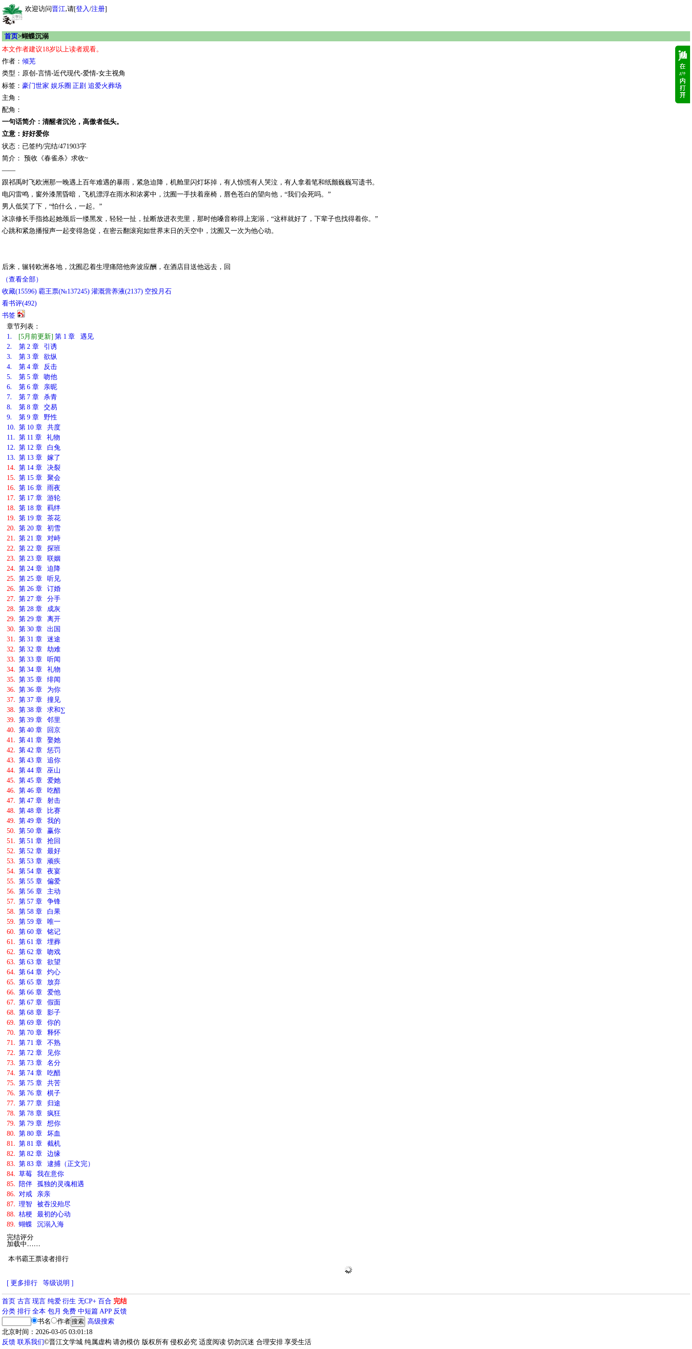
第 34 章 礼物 (34, 669)
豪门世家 (35, 85)
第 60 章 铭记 (34, 931)
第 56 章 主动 (34, 891)
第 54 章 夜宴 (34, 871)
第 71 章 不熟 (34, 1042)
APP (105, 1311)
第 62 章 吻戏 (34, 952)
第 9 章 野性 (32, 417)
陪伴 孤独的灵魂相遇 (45, 1184)
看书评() (19, 303)
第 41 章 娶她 (34, 740)
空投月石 (158, 291)
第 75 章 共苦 (34, 1083)
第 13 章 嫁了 (34, 457)
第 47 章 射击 (34, 800)
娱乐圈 (61, 85)
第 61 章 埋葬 (34, 941)
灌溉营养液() (117, 291)
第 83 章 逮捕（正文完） (50, 1163)
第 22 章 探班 (34, 548)
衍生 (69, 1301)
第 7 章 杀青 (32, 397)
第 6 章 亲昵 (32, 387)
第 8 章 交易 (32, 407)
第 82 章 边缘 (34, 1153)
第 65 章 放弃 (34, 982)
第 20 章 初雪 (34, 528)
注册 (98, 8)
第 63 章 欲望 (34, 962)
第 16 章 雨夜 (34, 487)
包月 (54, 1311)
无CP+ (87, 1301)
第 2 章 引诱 (32, 346)
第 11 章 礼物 (33, 437)
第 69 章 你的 (34, 1022)
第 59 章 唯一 (34, 921)
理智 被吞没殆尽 (39, 1204)
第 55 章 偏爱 (34, 881)
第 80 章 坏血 (34, 1133)
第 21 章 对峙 (34, 538)
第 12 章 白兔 (34, 447)
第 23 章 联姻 (34, 558)
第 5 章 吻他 (32, 376)
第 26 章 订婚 (34, 588)
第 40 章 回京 (34, 730)
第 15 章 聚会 (34, 477)
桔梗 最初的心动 (39, 1214)
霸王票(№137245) (64, 291)
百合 (104, 1301)
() (19, 291)
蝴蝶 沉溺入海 (35, 1224)
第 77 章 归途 (34, 1103)
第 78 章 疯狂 (34, 1113)
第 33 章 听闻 (34, 659)
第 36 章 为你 (34, 689)
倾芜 (29, 61)
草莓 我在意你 (35, 1173)
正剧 (79, 85)
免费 (69, 1311)
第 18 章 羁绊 (34, 508)
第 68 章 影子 (34, 1012)
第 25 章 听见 (34, 578)
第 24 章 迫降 (34, 568)
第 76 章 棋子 (34, 1093)
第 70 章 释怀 (34, 1032)
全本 (39, 1311)
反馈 (120, 1311)
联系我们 (30, 1342)
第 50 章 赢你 (34, 830)
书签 (8, 315)
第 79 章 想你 (34, 1123)
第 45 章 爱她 (34, 780)
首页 (11, 36)
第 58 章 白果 (34, 911)
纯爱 (54, 1301)
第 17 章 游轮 (34, 498)
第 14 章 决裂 (34, 467)
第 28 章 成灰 (34, 609)
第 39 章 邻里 (34, 720)
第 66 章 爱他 (34, 992)
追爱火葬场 (105, 85)
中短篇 (88, 1311)
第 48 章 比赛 (34, 810)
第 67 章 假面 (34, 1002)
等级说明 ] (58, 1283)
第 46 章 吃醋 (34, 790)
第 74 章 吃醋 (34, 1073)
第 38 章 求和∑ (36, 709)
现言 (39, 1301)
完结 (120, 1301)
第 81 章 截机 (34, 1143)
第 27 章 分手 (34, 598)
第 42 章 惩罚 (34, 750)
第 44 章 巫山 (34, 770)
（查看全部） (22, 279)
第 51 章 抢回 (34, 841)
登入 (82, 8)
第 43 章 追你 (34, 760)
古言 (24, 1301)
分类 (8, 1311)
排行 (24, 1311)
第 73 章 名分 (34, 1063)
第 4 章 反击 (32, 366)
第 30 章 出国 (34, 629)
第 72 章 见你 (34, 1052)
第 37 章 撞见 (34, 699)
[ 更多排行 (22, 1283)
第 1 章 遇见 (50, 336)
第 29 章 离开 (34, 619)
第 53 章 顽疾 (34, 861)
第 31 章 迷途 (34, 639)
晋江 (58, 8)
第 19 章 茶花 (34, 518)
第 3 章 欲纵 (32, 356)
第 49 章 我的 (34, 820)
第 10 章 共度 (34, 427)
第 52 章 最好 (34, 851)
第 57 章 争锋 (34, 901)
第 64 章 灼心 (34, 972)
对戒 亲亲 (28, 1194)
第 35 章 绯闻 (34, 679)
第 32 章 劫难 (34, 649)
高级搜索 (100, 1321)
